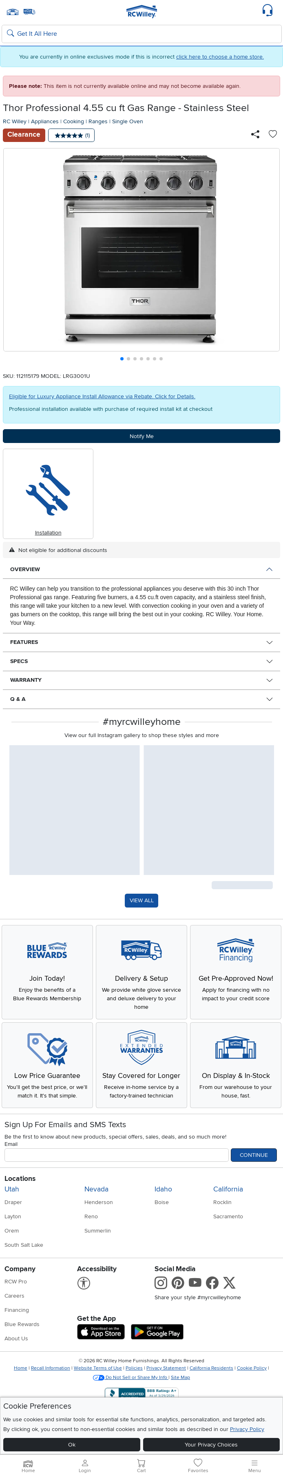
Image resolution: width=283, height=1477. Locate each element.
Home (20, 1368)
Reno (91, 1216)
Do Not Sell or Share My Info (130, 1377)
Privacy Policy (247, 1429)
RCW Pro (15, 1281)
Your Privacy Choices (211, 1444)
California (228, 1189)
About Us (16, 1338)
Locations (19, 1178)
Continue (254, 1155)
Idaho (163, 1189)
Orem (11, 1230)
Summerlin (97, 1230)
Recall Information (50, 1368)
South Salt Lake (23, 1244)
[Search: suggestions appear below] (141, 34)
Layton (12, 1216)
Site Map (180, 1377)
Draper (13, 1202)
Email (11, 1144)
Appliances (45, 121)
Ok (71, 1444)
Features (24, 642)
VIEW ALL (142, 900)
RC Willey (15, 121)
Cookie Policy (252, 1368)
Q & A (18, 699)
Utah (11, 1189)
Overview (25, 569)
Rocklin (222, 1202)
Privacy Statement (166, 1368)
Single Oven (127, 121)
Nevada (96, 1189)
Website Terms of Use (98, 1368)
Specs (19, 661)
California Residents (211, 1368)
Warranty (26, 679)
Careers (14, 1295)
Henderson (98, 1202)
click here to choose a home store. (220, 56)
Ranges (98, 121)
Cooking (73, 121)
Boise (162, 1202)
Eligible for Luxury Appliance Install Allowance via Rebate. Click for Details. (102, 396)
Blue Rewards (22, 1324)
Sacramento (228, 1216)
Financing (16, 1310)
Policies (134, 1368)
